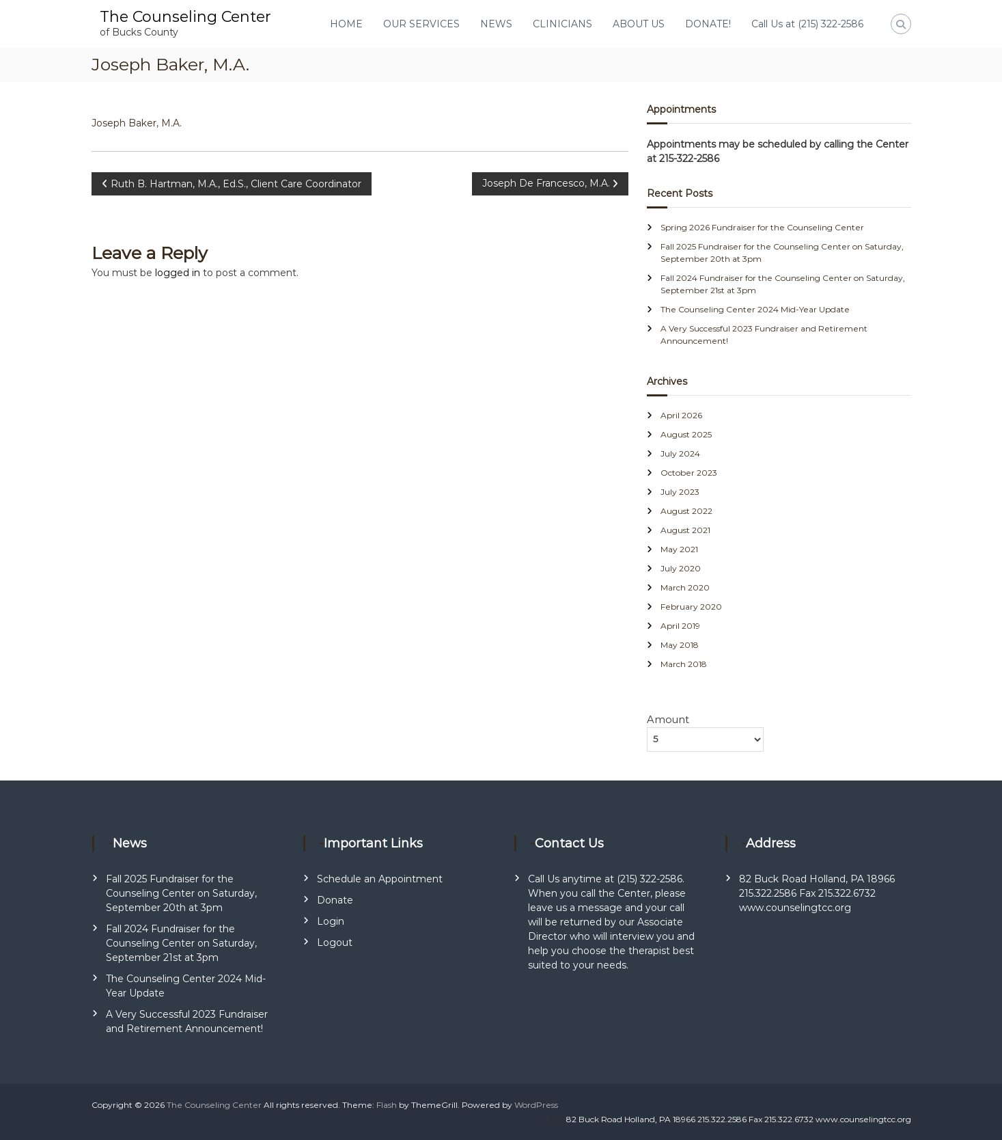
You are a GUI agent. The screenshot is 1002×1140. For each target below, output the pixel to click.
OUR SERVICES (421, 24)
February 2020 (691, 606)
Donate (335, 900)
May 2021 (679, 549)
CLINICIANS (562, 24)
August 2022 (686, 511)
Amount (668, 720)
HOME (346, 24)
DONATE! (708, 24)
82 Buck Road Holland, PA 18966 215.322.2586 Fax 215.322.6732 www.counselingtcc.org (817, 893)
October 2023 (688, 472)
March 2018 (683, 664)
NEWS (496, 24)
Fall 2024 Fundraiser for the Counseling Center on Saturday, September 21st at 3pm (181, 943)
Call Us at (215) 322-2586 (807, 24)
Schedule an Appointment (380, 879)
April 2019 (680, 626)
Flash (386, 1105)
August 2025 (686, 434)
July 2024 (680, 453)
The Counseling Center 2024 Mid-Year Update (755, 309)
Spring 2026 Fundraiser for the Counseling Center (762, 227)
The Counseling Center (185, 17)
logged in (177, 273)
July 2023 (679, 492)
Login (330, 921)
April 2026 (681, 415)
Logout (334, 942)
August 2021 (685, 530)
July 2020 (680, 568)
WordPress (536, 1105)
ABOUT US (639, 24)
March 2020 (685, 587)
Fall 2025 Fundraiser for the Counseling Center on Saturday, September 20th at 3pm (181, 893)
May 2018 (679, 645)
